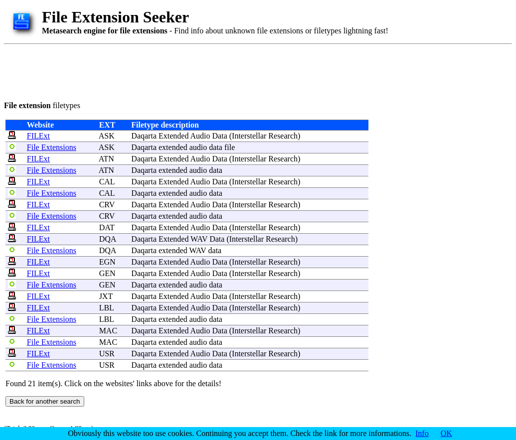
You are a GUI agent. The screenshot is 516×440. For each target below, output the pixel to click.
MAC (108, 330)
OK (446, 433)
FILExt (38, 136)
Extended (173, 136)
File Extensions (51, 147)
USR (107, 353)
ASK (107, 136)
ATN (106, 158)
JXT (106, 296)
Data (219, 136)
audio (198, 147)
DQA (107, 239)
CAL (107, 181)
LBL (106, 307)
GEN (107, 273)
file (229, 147)
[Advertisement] (185, 70)
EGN (107, 262)
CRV (107, 204)
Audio (200, 136)
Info (422, 433)
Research (283, 136)
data (215, 147)
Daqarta (144, 136)
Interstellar (249, 136)
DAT (107, 227)
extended (173, 147)
